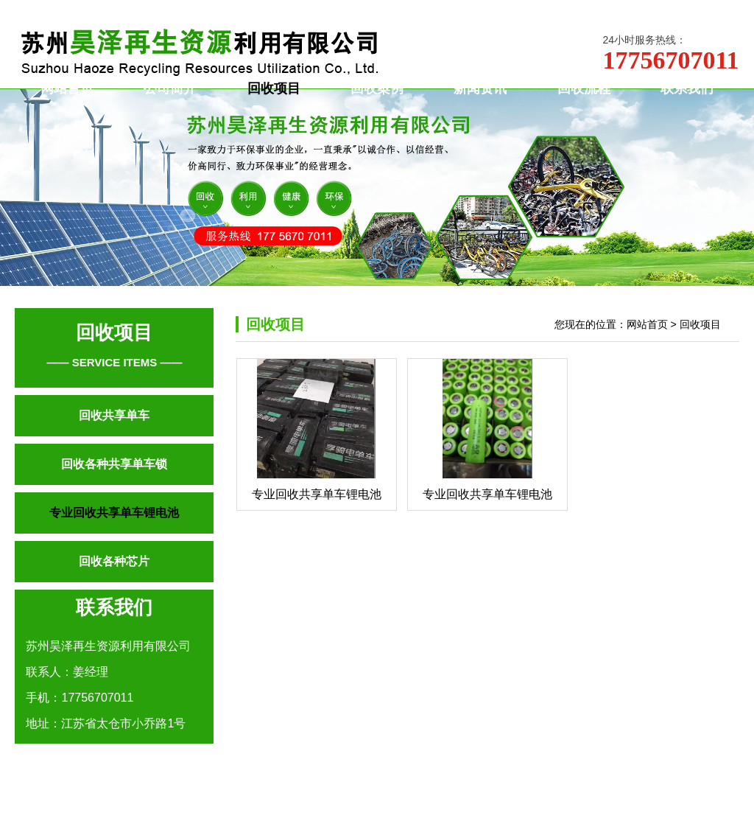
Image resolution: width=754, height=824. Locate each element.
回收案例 (377, 109)
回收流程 (583, 109)
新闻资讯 (480, 109)
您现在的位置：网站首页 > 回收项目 (637, 368)
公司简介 (170, 109)
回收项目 (273, 109)
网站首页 (67, 109)
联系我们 (687, 109)
